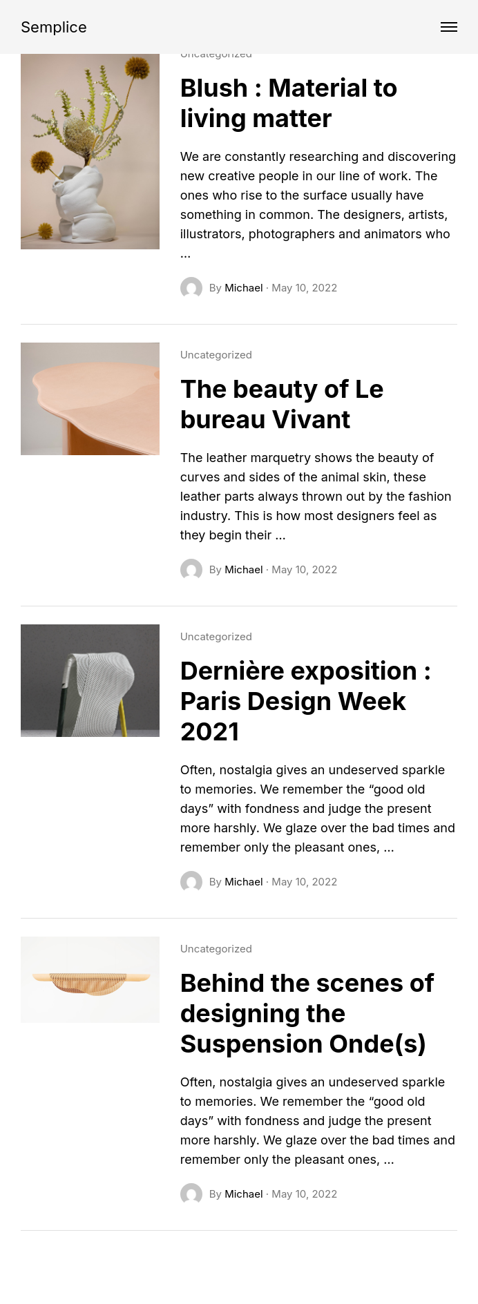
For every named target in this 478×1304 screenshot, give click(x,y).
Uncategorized (216, 354)
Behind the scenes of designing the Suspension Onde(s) (307, 1013)
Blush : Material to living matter (289, 103)
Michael (243, 287)
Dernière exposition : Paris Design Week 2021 (306, 701)
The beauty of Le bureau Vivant (282, 404)
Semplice (54, 27)
